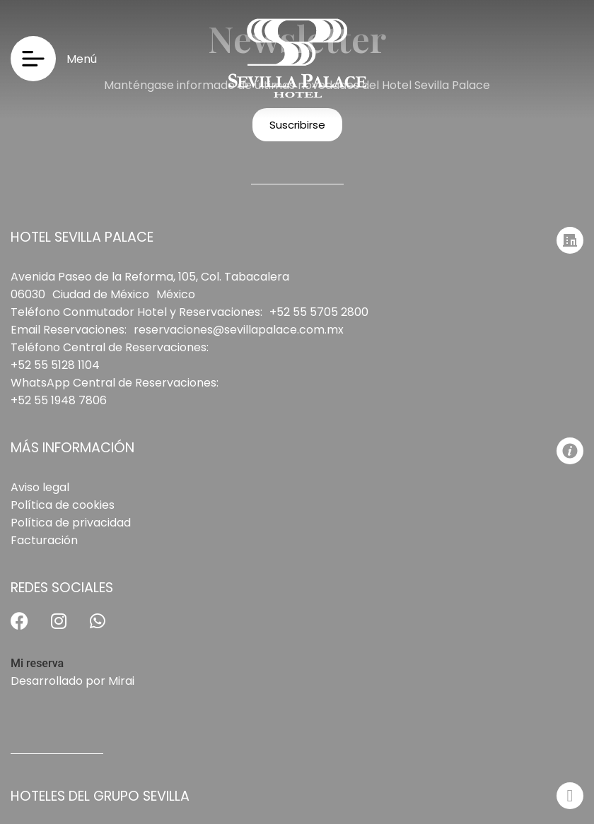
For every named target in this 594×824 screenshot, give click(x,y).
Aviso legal (40, 487)
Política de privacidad (71, 522)
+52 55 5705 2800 (318, 312)
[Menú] (33, 58)
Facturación (44, 540)
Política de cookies (63, 505)
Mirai (121, 681)
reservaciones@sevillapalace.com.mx (239, 330)
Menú (81, 59)
